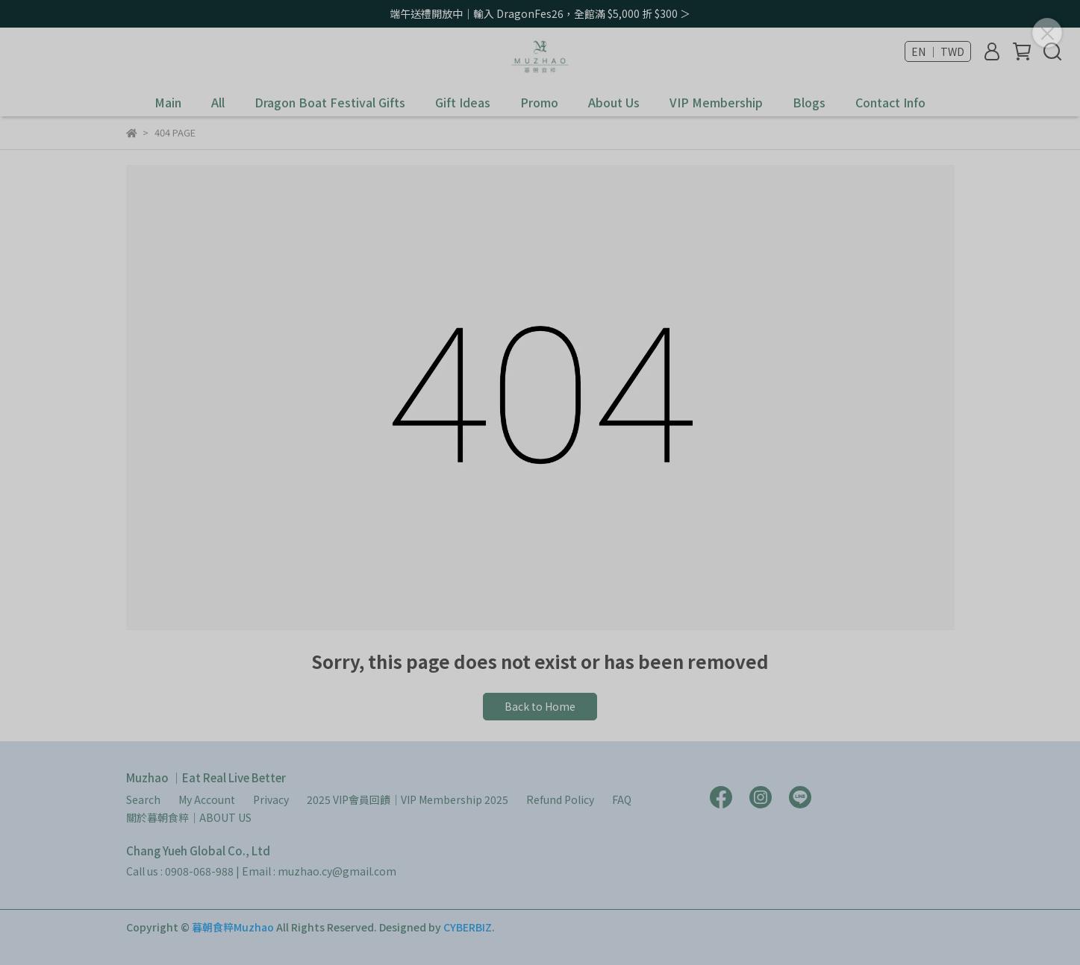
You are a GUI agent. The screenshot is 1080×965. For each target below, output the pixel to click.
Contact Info (890, 102)
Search (143, 799)
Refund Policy (560, 799)
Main (167, 102)
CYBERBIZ (467, 927)
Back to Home (540, 706)
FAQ (621, 799)
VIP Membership (716, 102)
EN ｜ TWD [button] (937, 51)
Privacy (271, 799)
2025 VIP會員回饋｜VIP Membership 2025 (407, 799)
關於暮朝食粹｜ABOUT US (189, 817)
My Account (206, 799)
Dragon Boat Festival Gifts (330, 102)
